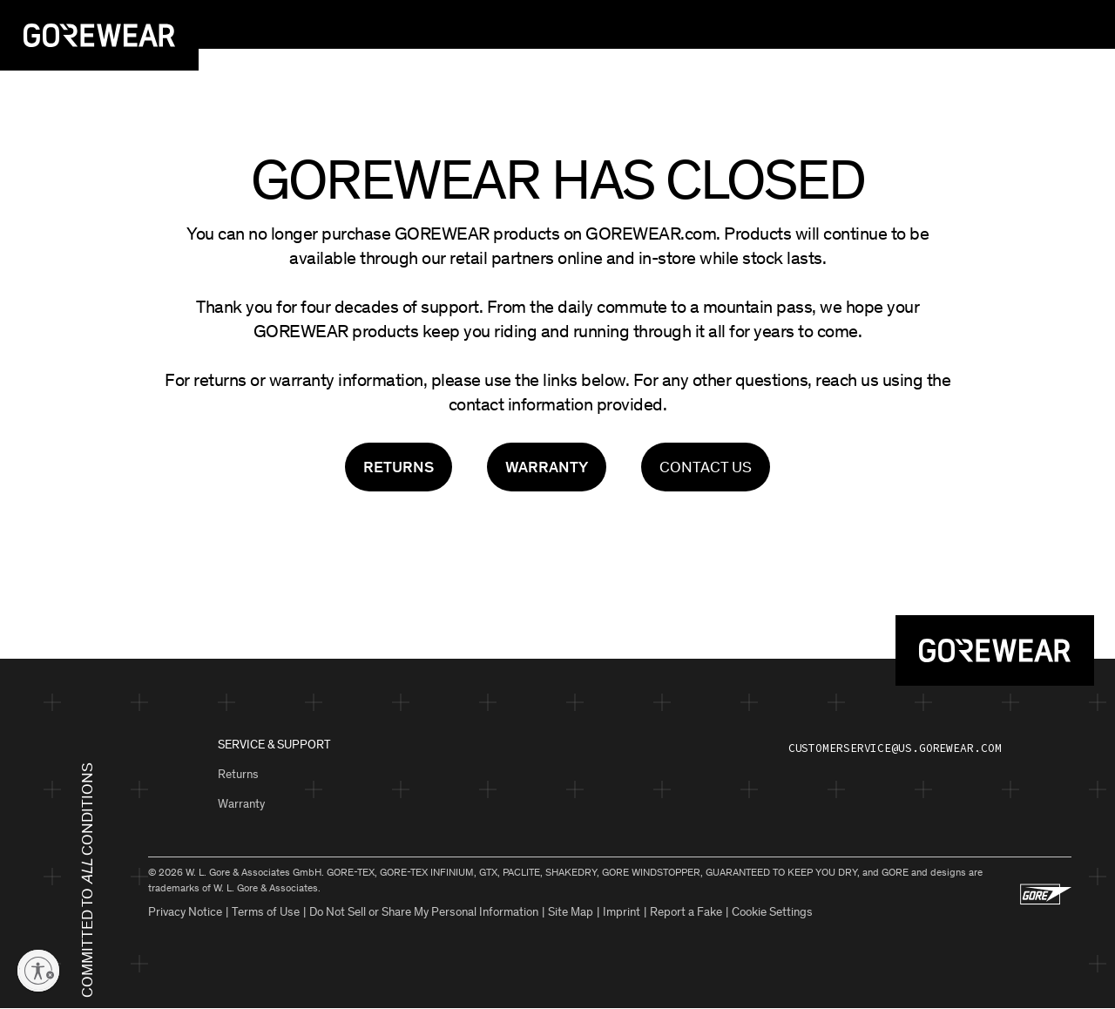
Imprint (621, 911)
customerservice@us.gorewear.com (895, 748)
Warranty (241, 803)
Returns (238, 774)
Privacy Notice (185, 911)
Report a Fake (686, 911)
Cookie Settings (772, 911)
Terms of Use (266, 911)
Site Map (570, 911)
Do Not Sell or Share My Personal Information (423, 911)
